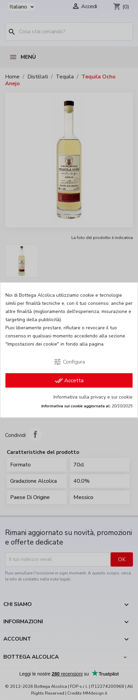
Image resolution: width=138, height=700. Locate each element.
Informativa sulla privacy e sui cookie (93, 397)
